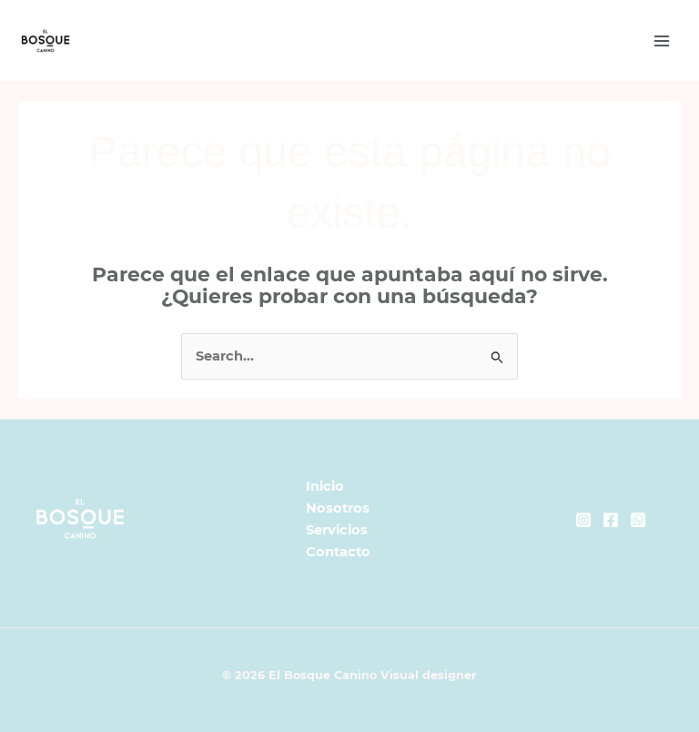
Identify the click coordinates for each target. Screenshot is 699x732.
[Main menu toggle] (662, 41)
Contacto (338, 552)
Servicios (337, 530)
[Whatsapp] (638, 520)
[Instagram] (583, 520)
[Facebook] (611, 520)
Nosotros (338, 508)
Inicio (325, 486)
